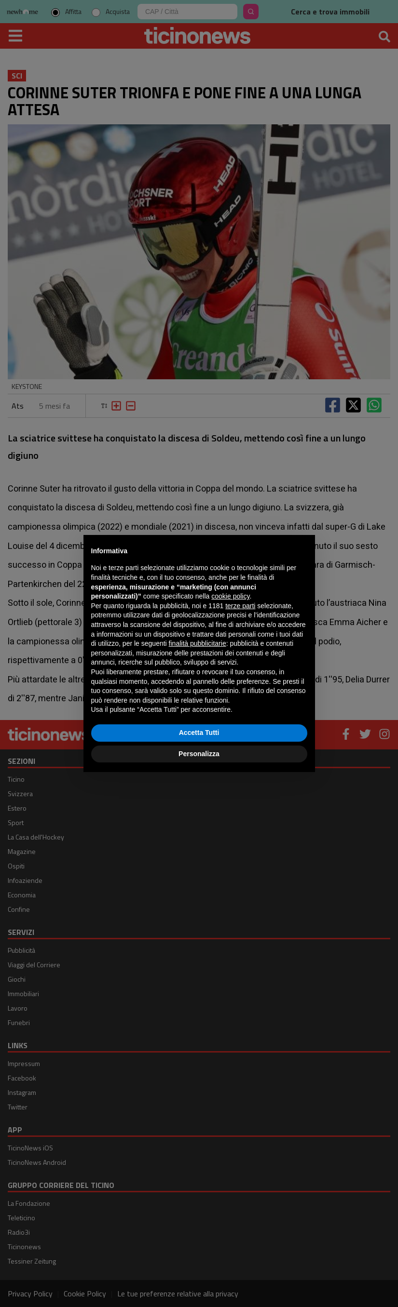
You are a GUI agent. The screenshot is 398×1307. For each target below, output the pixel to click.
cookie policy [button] (230, 596)
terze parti (240, 606)
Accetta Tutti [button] (199, 732)
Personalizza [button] (199, 754)
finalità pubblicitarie (197, 643)
